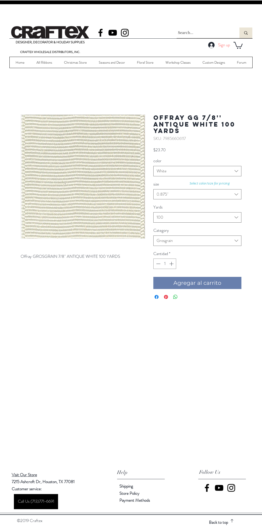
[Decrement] (158, 264)
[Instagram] (125, 32)
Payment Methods (135, 500)
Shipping (126, 486)
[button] (238, 45)
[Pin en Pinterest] (166, 297)
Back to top (218, 522)
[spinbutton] (165, 264)
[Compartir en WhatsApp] (175, 297)
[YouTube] (112, 32)
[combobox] (197, 171)
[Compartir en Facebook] (157, 297)
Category (161, 230)
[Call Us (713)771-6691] (36, 501)
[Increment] (172, 264)
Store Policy (129, 493)
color (157, 161)
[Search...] (203, 32)
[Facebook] (100, 32)
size (156, 184)
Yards (158, 207)
